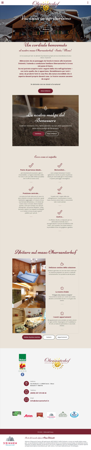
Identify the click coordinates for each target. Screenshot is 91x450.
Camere (48, 337)
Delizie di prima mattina (32, 337)
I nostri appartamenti (62, 317)
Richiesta (46, 29)
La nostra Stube (62, 292)
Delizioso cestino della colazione (62, 267)
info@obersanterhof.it (39, 401)
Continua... (38, 133)
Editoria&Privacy (48, 432)
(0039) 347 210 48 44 (38, 393)
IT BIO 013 (22, 358)
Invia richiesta (45, 91)
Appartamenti (62, 337)
